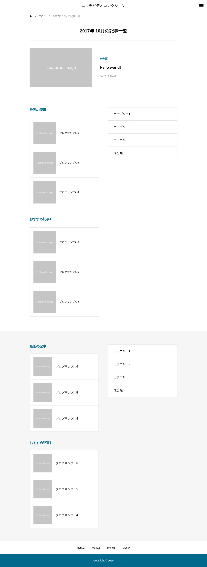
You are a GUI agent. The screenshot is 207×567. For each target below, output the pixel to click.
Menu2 (96, 547)
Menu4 (126, 547)
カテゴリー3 (122, 140)
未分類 (104, 58)
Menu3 (111, 547)
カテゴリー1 (122, 113)
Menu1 (80, 547)
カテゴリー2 (122, 126)
